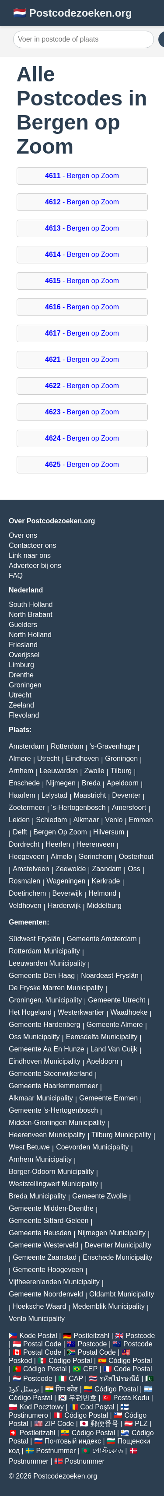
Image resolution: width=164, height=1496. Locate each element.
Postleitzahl (91, 1335)
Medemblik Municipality (108, 1306)
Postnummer (56, 1450)
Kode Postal (38, 1335)
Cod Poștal (97, 1407)
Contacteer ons (32, 545)
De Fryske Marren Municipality (56, 987)
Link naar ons (30, 555)
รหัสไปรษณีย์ (119, 1378)
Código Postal (70, 1360)
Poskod (20, 1360)
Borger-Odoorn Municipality (51, 1171)
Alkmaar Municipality (41, 1098)
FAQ (16, 575)
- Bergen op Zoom (82, 175)
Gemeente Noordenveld (46, 1294)
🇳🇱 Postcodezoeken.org (72, 13)
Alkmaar (86, 819)
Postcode (140, 1335)
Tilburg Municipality (121, 1135)
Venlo (113, 819)
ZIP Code (59, 1423)
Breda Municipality (37, 1196)
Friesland (23, 644)
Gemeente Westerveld (43, 1245)
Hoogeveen (27, 856)
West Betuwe (29, 1147)
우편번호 (83, 1397)
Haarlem (22, 795)
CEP (90, 1369)
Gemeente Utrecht (116, 1000)
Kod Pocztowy (41, 1407)
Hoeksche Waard (39, 1306)
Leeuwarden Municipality (47, 963)
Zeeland (21, 705)
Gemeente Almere (115, 1024)
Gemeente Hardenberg (44, 1024)
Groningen (25, 685)
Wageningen (65, 881)
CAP (76, 1378)
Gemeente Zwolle (99, 1196)
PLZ (141, 1423)
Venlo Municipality (37, 1318)
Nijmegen (61, 783)
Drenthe (21, 675)
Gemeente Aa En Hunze (46, 1049)
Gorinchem (95, 856)
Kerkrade (106, 881)
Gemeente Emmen (108, 1098)
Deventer (126, 795)
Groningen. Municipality (45, 1000)
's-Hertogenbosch (78, 807)
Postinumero (28, 1415)
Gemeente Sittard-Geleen (48, 1220)
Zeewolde (71, 868)
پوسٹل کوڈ (24, 1389)
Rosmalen (24, 881)
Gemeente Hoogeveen (48, 1269)
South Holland (31, 604)
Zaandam (107, 868)
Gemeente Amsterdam (101, 938)
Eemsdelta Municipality (102, 1037)
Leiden (19, 819)
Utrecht (20, 695)
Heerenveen (96, 844)
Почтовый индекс (73, 1441)
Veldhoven (25, 905)
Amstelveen (31, 868)
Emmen (141, 819)
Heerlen (57, 844)
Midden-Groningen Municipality (57, 1122)
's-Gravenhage (112, 746)
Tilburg (121, 770)
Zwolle (94, 770)
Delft (20, 832)
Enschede (24, 783)
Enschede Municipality (117, 1257)
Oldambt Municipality (121, 1294)
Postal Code (42, 1344)
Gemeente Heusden (40, 1233)
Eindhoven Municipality (44, 1061)
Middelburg (104, 905)
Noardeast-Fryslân (110, 975)
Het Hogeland (30, 1012)
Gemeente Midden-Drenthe (51, 1208)
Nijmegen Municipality (111, 1233)
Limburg (21, 665)
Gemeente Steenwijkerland (51, 1073)
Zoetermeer (27, 807)
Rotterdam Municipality (44, 951)
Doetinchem (27, 893)
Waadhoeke (129, 1012)
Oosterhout (136, 856)
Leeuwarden (58, 770)
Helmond (102, 893)
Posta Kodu (131, 1397)
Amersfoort (129, 807)
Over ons (23, 535)
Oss (134, 868)
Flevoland (24, 715)
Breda (91, 783)
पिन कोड (67, 1389)
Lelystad (55, 795)
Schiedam (51, 819)
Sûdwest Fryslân (34, 938)
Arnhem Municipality (40, 1159)
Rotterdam (67, 746)
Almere (20, 758)
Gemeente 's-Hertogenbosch (53, 1110)
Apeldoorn (123, 783)
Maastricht (89, 795)
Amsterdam (27, 746)
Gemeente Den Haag (42, 975)
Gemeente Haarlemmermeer (53, 1086)
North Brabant (30, 614)
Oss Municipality (34, 1037)
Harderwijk (64, 905)
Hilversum (108, 832)
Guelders (23, 624)
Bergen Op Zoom (60, 832)
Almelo (61, 856)
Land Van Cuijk (114, 1049)
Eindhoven (82, 758)
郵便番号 (105, 1423)
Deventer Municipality (117, 1245)
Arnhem (21, 770)
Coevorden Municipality (92, 1147)
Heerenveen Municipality (47, 1135)
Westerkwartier (81, 1012)
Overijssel (24, 655)
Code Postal (133, 1369)
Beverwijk (67, 893)
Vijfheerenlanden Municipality (54, 1282)
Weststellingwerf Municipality (53, 1184)
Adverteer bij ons (35, 565)
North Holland (30, 634)
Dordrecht (24, 844)
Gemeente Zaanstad (45, 1257)
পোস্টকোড (107, 1450)
